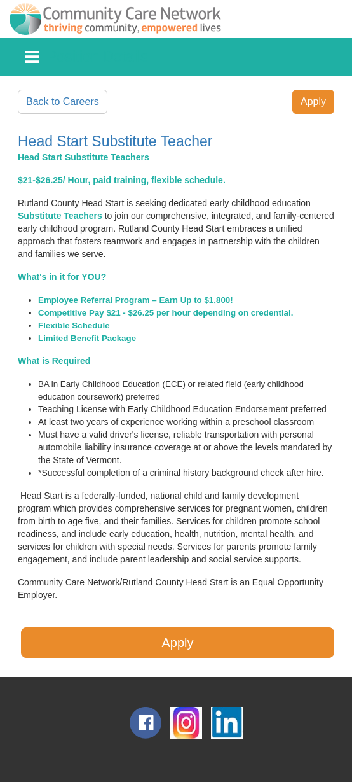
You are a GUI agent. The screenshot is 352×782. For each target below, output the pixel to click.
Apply (313, 101)
